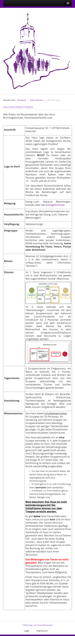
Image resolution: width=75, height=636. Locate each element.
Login (26, 630)
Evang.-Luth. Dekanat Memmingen (40, 625)
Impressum (42, 630)
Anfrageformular (55, 205)
